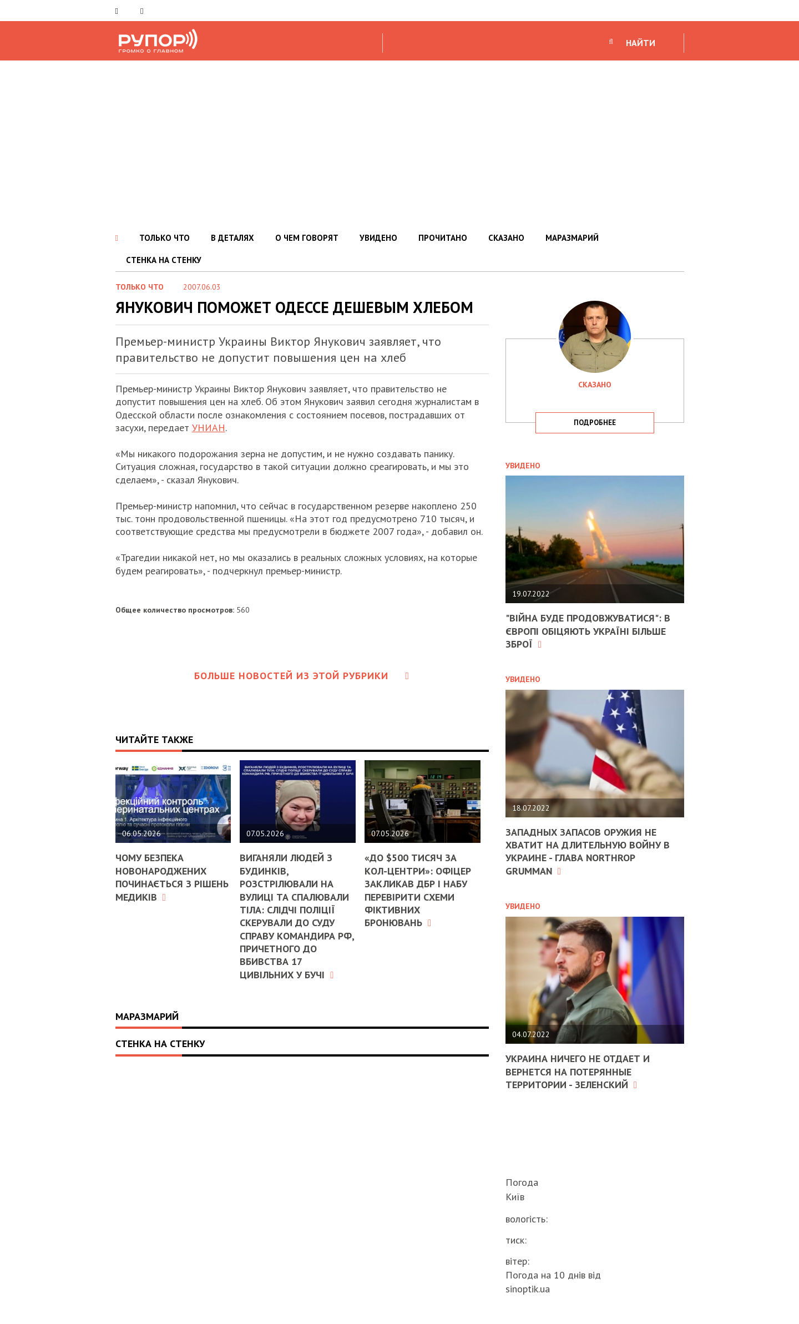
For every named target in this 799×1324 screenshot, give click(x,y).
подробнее (595, 422)
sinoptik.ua (527, 1288)
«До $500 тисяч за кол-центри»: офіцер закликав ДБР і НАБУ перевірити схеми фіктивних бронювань (418, 890)
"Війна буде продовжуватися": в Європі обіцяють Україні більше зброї (587, 631)
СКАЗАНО (506, 238)
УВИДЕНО (378, 238)
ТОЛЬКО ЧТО (164, 238)
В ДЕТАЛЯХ (232, 238)
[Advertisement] (399, 143)
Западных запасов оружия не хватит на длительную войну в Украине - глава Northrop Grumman (587, 851)
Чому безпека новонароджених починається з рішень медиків (172, 877)
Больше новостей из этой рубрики (301, 675)
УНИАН (208, 427)
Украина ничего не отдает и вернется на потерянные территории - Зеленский (577, 1071)
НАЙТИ (640, 42)
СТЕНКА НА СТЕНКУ (163, 260)
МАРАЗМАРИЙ (572, 238)
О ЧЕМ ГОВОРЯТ (306, 238)
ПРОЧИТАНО (442, 238)
